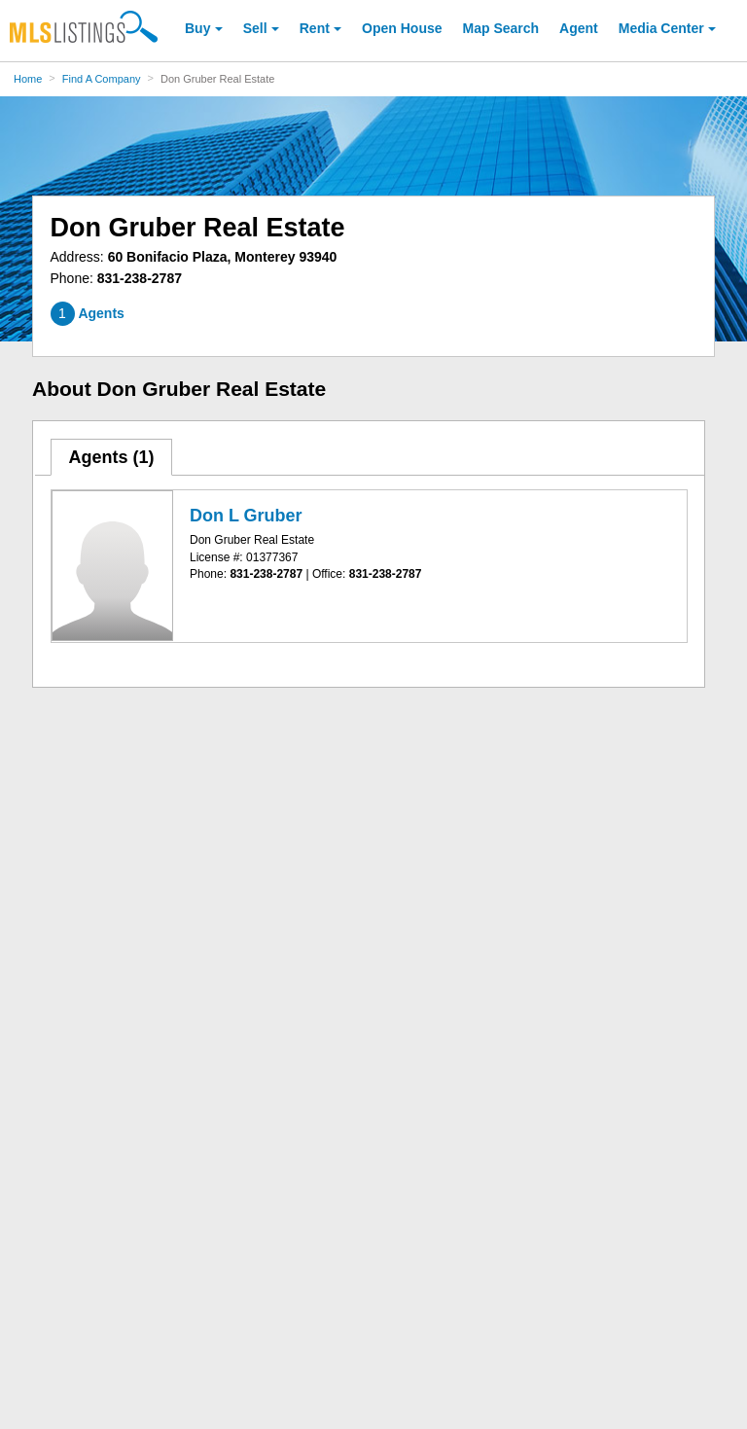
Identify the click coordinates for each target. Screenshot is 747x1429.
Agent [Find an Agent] (578, 28)
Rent (315, 28)
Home (28, 79)
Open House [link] (402, 28)
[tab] (112, 457)
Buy (197, 28)
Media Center (661, 28)
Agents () (111, 457)
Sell (255, 28)
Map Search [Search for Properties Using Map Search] (501, 28)
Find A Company (101, 79)
